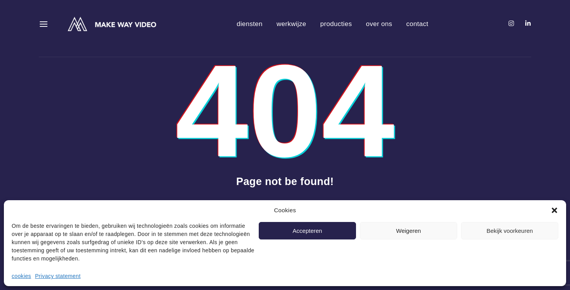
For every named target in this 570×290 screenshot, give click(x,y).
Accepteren (307, 230)
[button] (554, 210)
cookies (21, 276)
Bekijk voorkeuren (509, 230)
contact (417, 24)
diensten (250, 24)
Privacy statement (58, 276)
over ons (379, 24)
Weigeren (408, 230)
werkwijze (291, 24)
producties (336, 24)
